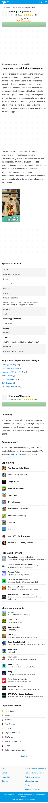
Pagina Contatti (18, 454)
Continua (24, 756)
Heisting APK (19, 12)
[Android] (7, 8)
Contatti (4, 773)
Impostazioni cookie (32, 789)
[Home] (2, 8)
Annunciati (6, 777)
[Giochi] (13, 8)
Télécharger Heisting (9, 386)
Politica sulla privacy (32, 777)
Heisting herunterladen (10, 368)
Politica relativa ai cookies (34, 773)
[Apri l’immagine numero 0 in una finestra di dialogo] (11, 205)
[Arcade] (19, 8)
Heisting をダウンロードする (12, 372)
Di (12, 15)
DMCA (27, 785)
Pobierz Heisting (8, 376)
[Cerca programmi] (41, 2)
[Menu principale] (46, 2)
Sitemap (5, 781)
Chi (3, 769)
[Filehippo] (7, 2)
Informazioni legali (32, 781)
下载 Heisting (7, 383)
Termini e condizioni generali (35, 769)
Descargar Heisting (9, 365)
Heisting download (9, 379)
